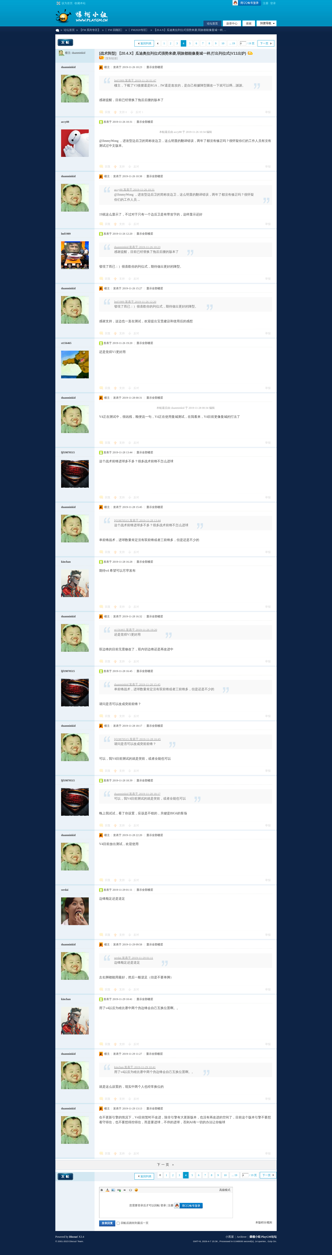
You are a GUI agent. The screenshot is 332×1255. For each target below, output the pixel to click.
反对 (139, 112)
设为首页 (67, 3)
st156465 (66, 343)
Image (113, 1190)
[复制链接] (111, 58)
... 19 (232, 43)
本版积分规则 (263, 1222)
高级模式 (224, 1190)
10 (223, 43)
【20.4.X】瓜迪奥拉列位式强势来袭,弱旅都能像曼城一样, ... (190, 30)
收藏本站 (80, 3)
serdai (64, 889)
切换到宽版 (58, 3)
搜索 (249, 23)
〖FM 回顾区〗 (114, 30)
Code (130, 1190)
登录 (273, 3)
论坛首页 (212, 23)
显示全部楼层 (154, 67)
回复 (107, 112)
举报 (268, 112)
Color (107, 1190)
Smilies (136, 1190)
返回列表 (145, 43)
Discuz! (73, 1236)
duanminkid (78, 52)
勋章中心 (231, 23)
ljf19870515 (68, 452)
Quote (124, 1190)
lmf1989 (66, 233)
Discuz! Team (76, 1241)
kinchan (66, 561)
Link (119, 1190)
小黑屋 (229, 1236)
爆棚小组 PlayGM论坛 (57, 30)
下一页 (264, 43)
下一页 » (166, 1164)
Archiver (242, 1236)
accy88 (65, 121)
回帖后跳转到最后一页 (132, 1223)
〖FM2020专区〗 (138, 30)
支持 (123, 112)
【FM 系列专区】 (90, 30)
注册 (265, 3)
